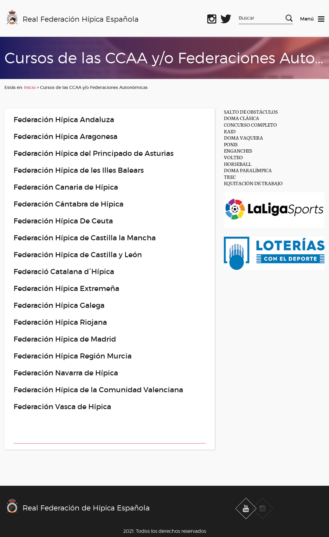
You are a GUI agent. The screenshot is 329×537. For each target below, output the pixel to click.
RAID (230, 131)
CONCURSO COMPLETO (250, 124)
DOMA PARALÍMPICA (248, 169)
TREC (230, 176)
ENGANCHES (238, 150)
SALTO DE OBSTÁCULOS (251, 111)
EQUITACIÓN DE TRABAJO (253, 182)
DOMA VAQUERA (243, 137)
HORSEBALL (237, 163)
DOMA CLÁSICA (241, 117)
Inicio (30, 87)
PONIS (231, 144)
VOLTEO (233, 156)
